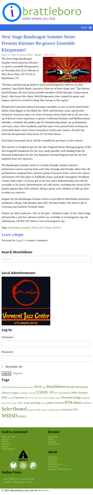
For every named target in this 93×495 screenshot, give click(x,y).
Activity (52, 462)
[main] (46, 139)
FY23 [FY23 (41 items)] (41, 398)
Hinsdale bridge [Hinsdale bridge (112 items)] (71, 397)
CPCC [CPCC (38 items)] (56, 393)
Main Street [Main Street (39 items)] (6, 403)
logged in (21, 240)
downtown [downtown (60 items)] (64, 392)
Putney (57, 227)
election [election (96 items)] (82, 393)
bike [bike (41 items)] (44, 387)
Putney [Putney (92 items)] (59, 403)
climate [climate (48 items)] (32, 393)
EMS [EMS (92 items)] (4, 397)
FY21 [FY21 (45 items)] (31, 398)
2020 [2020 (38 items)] (4, 387)
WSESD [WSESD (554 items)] (9, 416)
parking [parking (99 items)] (35, 403)
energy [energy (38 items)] (10, 398)
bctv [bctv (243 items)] (38, 386)
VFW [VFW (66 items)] (75, 409)
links (51, 439)
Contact (52, 457)
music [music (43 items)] (14, 403)
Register (18, 373)
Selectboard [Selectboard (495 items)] (14, 409)
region (5, 446)
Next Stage (45, 227)
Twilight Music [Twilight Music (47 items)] (53, 410)
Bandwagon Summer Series (23, 227)
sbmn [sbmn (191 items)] (77, 402)
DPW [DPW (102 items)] (73, 393)
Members (53, 459)
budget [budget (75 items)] (15, 393)
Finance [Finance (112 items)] (19, 397)
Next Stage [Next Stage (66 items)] (24, 402)
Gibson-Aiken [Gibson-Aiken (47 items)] (54, 398)
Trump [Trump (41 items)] (43, 410)
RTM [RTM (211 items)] (68, 402)
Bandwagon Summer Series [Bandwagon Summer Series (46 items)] (22, 387)
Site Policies (55, 464)
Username (7, 337)
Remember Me (12, 366)
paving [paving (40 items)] (43, 403)
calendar (53, 436)
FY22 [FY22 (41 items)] (36, 398)
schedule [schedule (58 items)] (86, 402)
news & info (8, 436)
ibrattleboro (8, 449)
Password (7, 352)
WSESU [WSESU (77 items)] (22, 416)
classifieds (54, 444)
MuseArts (43, 490)
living (5, 441)
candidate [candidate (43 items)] (23, 393)
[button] (84, 27)
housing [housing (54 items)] (85, 397)
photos (52, 441)
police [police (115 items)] (51, 403)
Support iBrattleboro (59, 469)
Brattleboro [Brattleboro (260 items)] (56, 386)
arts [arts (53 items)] (8, 387)
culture (6, 439)
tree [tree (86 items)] (38, 409)
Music (38, 54)
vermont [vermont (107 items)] (66, 409)
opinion (6, 444)
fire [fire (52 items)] (26, 397)
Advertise (53, 466)
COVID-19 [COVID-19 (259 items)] (44, 392)
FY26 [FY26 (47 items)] (45, 398)
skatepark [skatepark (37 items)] (31, 410)
